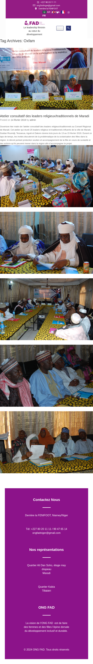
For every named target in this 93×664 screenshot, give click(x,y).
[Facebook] (53, 12)
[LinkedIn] (64, 12)
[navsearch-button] (68, 28)
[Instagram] (70, 12)
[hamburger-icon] (60, 28)
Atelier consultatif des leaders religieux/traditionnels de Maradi (44, 116)
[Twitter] (59, 12)
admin (33, 120)
